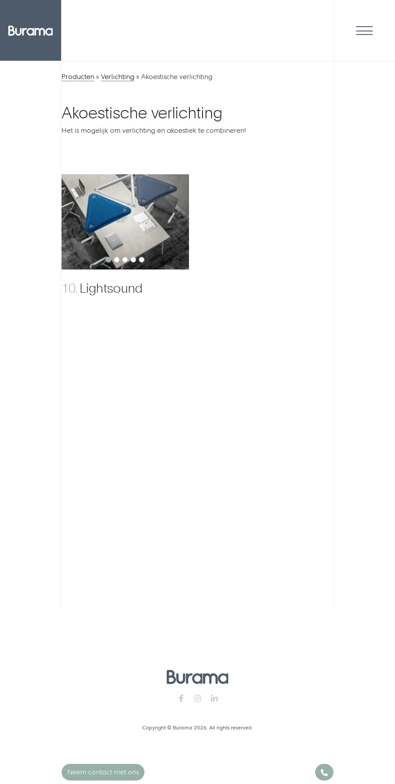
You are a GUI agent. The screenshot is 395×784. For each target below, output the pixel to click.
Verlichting (117, 76)
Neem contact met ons (103, 772)
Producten (78, 76)
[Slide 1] (108, 259)
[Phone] (324, 772)
